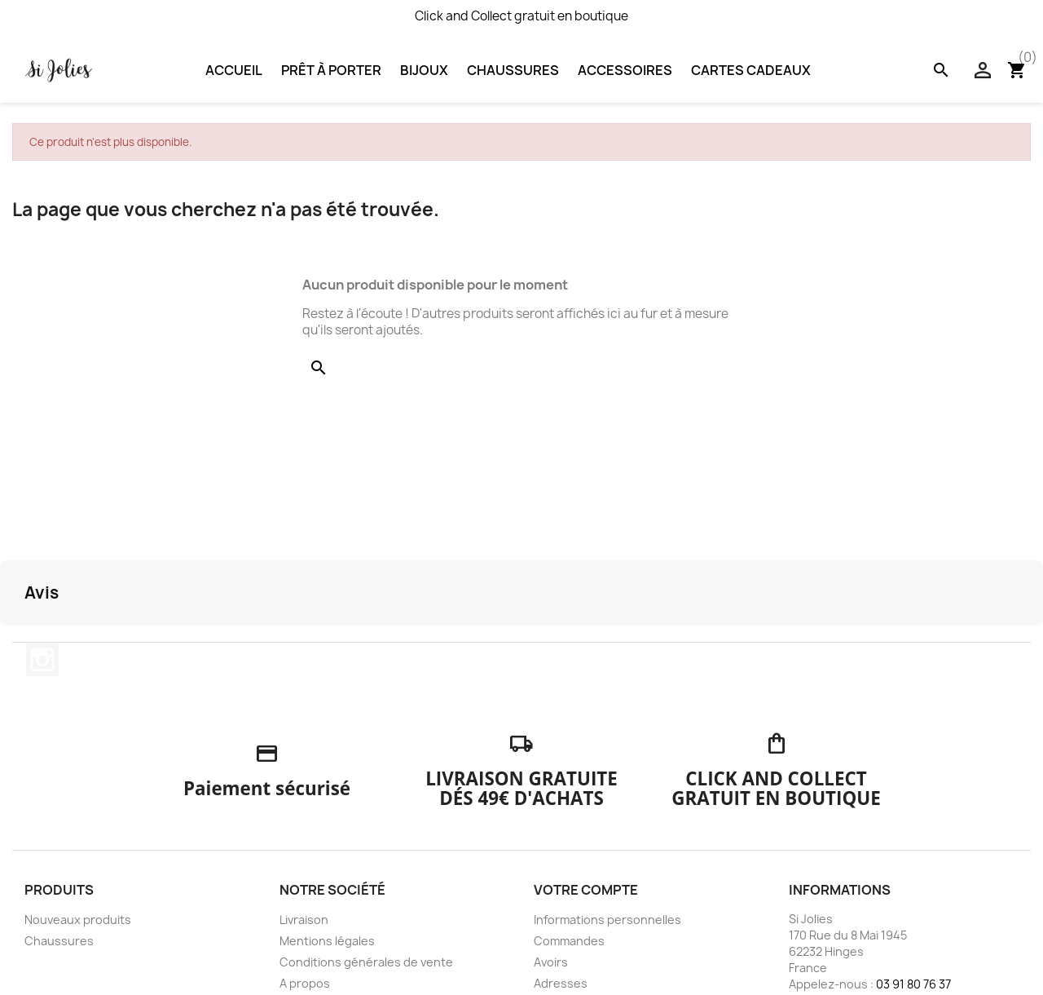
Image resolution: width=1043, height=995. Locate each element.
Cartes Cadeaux (751, 70)
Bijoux (424, 70)
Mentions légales (327, 941)
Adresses (561, 983)
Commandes (569, 941)
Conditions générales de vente (366, 962)
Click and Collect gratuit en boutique (521, 15)
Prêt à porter (331, 70)
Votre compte (586, 890)
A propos (304, 983)
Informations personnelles (607, 919)
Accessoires (625, 70)
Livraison (303, 919)
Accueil (233, 70)
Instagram (42, 659)
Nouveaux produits (77, 919)
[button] (13, 642)
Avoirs (551, 962)
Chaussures (513, 70)
